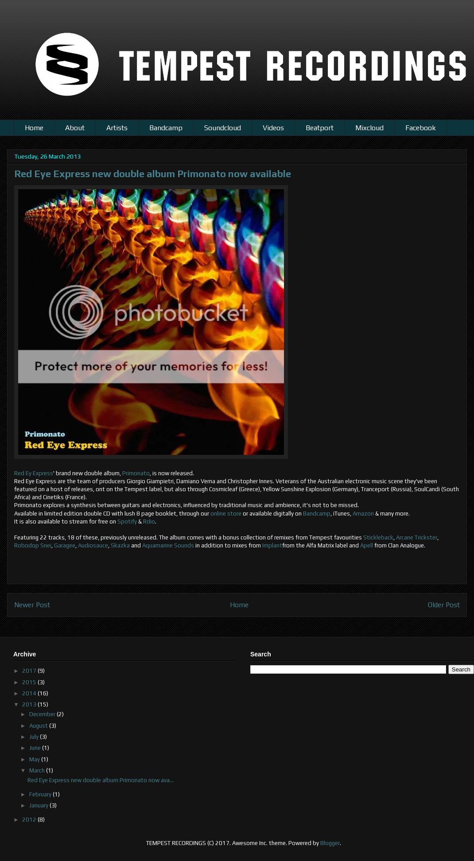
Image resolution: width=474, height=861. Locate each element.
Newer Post (32, 605)
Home (34, 128)
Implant (272, 545)
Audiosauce (93, 545)
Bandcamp (166, 128)
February (41, 794)
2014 (30, 693)
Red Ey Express (33, 473)
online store (225, 513)
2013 (30, 704)
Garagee (64, 545)
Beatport (320, 128)
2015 (30, 682)
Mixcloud (369, 128)
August (39, 725)
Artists (117, 128)
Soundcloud (222, 128)
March (37, 770)
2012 (30, 819)
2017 (30, 670)
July (34, 736)
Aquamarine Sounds (168, 545)
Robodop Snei (32, 545)
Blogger (330, 843)
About (75, 128)
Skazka (120, 545)
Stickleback (378, 537)
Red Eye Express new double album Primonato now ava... (100, 780)
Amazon (363, 513)
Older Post (444, 605)
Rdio (149, 521)
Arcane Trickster (416, 537)
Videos (273, 128)
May (35, 759)
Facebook (420, 128)
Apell (366, 545)
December (43, 714)
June (35, 748)
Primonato (136, 473)
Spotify (127, 521)
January (39, 805)
